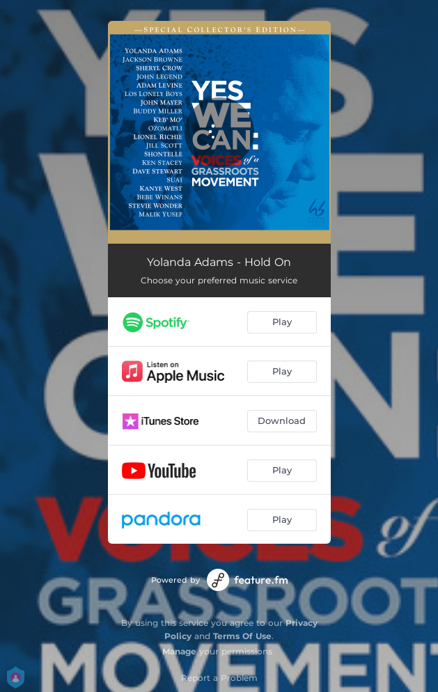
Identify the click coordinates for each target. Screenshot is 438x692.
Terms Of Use (242, 636)
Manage (179, 651)
